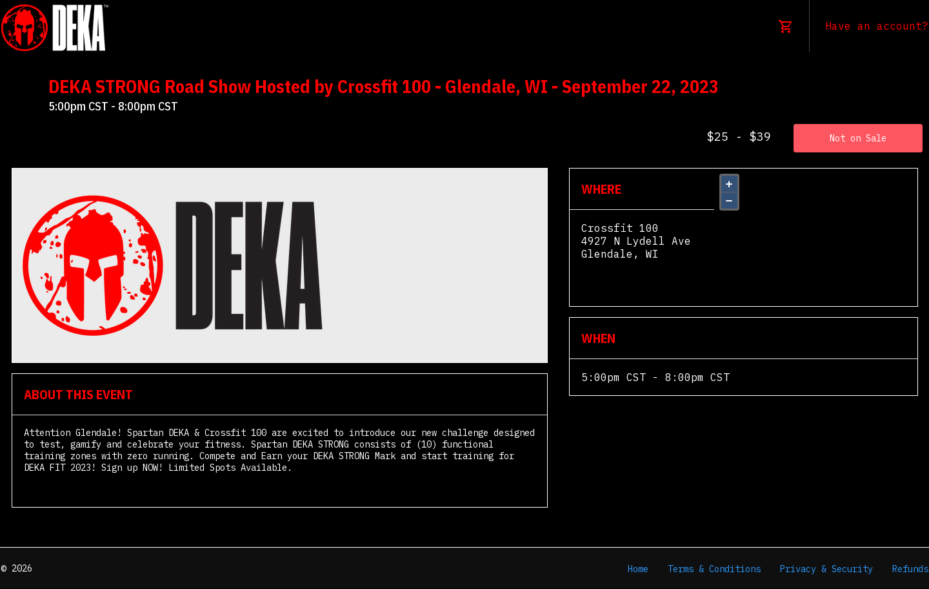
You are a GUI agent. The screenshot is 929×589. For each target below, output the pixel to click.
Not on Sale (858, 138)
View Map (607, 266)
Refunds (910, 569)
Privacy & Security (826, 569)
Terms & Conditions (714, 569)
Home (638, 569)
